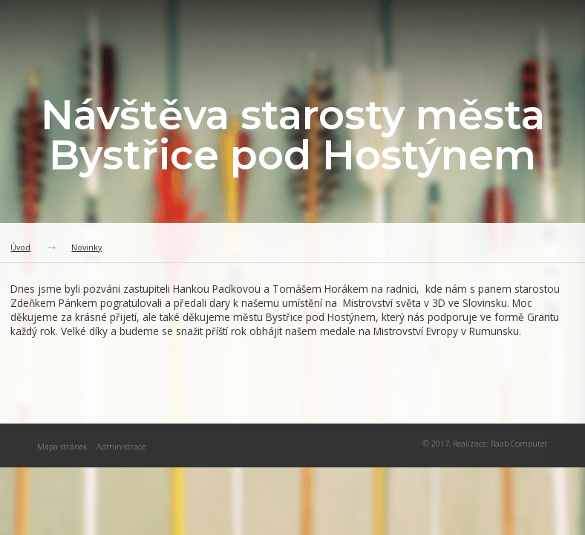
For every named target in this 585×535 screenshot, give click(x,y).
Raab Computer (519, 443)
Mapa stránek (62, 446)
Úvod (20, 247)
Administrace (121, 446)
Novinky (86, 247)
